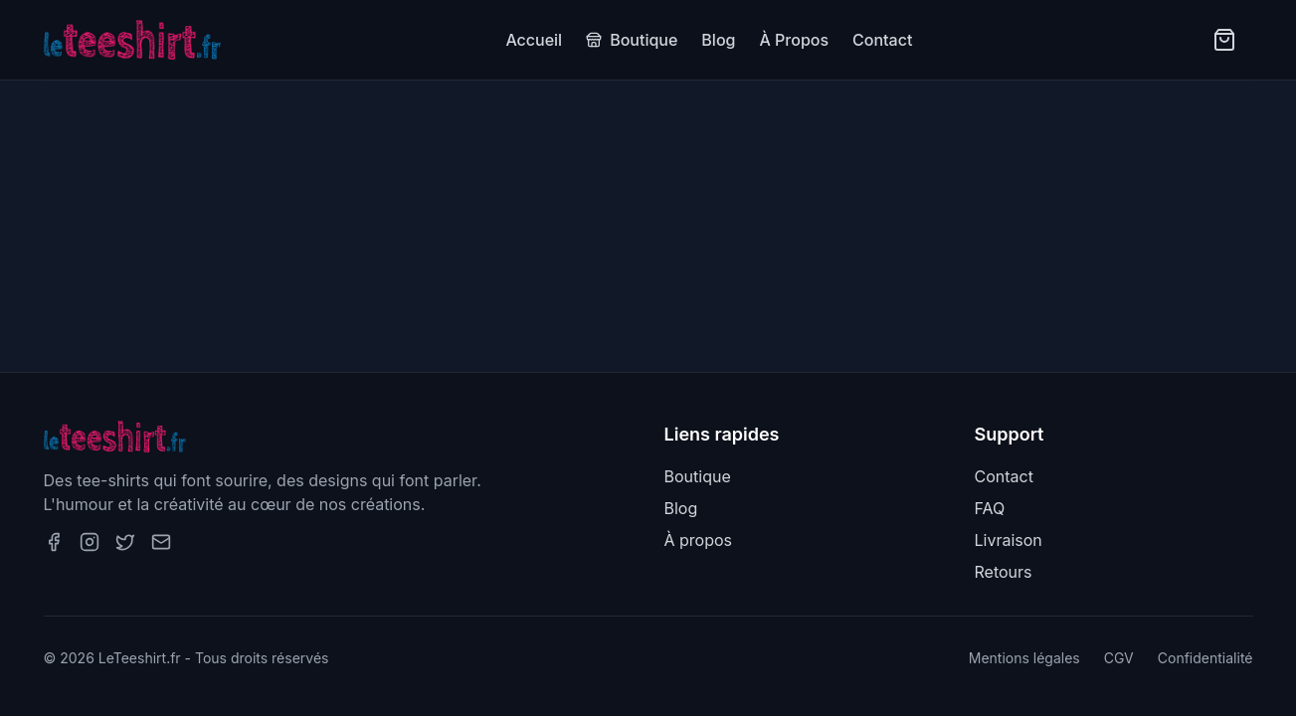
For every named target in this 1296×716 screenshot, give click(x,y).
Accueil (533, 40)
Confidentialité (1205, 657)
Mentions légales (1024, 657)
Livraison (1008, 540)
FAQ (990, 508)
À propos (698, 540)
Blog (718, 40)
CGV (1119, 657)
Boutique (631, 40)
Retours (1003, 572)
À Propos (794, 40)
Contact (882, 40)
